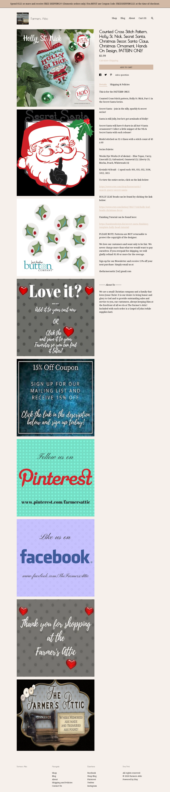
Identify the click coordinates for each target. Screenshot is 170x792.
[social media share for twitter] (106, 75)
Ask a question (122, 75)
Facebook (91, 773)
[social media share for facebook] (100, 75)
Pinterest (91, 779)
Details (103, 84)
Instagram (92, 786)
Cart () (142, 18)
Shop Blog (92, 776)
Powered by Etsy (130, 779)
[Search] (152, 18)
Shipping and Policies (62, 783)
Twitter (90, 783)
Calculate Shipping (108, 60)
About (132, 18)
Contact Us (57, 786)
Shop (114, 18)
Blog (123, 18)
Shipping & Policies (119, 84)
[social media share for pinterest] (111, 75)
